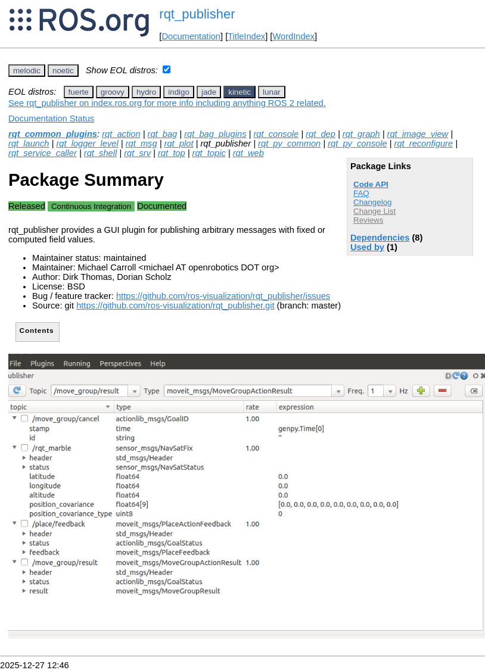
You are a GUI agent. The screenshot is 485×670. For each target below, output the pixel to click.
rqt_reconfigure (423, 143)
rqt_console (276, 134)
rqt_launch (28, 143)
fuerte (79, 92)
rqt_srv (137, 153)
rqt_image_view (418, 134)
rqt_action (121, 134)
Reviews (368, 220)
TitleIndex (246, 36)
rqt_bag (163, 134)
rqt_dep (320, 134)
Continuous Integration (91, 206)
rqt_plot (179, 143)
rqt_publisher (197, 14)
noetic (63, 70)
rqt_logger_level (87, 143)
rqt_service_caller (42, 153)
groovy (113, 92)
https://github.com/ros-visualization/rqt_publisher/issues (223, 296)
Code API (370, 184)
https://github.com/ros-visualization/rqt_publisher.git (175, 305)
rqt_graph (361, 134)
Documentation (190, 36)
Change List (374, 211)
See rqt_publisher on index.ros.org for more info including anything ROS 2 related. (167, 103)
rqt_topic (209, 153)
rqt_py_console (357, 143)
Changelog (372, 202)
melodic (27, 70)
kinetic (239, 92)
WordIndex (293, 36)
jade (208, 92)
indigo (178, 92)
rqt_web (248, 153)
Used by (367, 247)
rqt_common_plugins (52, 134)
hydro (146, 92)
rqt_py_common (289, 143)
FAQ (361, 193)
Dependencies (379, 237)
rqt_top (171, 153)
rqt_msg (141, 143)
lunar (272, 92)
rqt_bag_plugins (215, 134)
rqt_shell (100, 153)
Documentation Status (51, 118)
